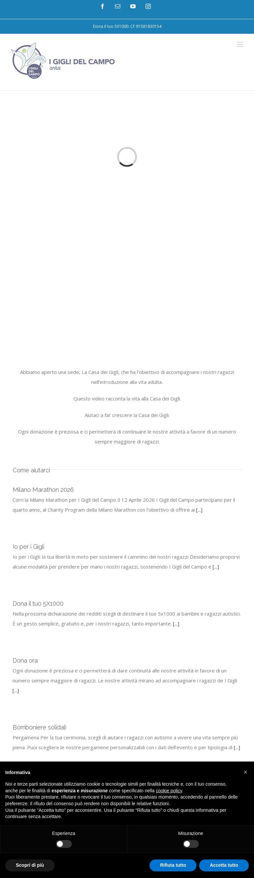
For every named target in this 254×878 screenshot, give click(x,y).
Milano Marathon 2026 (43, 489)
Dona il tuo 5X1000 (38, 603)
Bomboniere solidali (39, 727)
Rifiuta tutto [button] (173, 865)
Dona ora (25, 660)
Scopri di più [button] (30, 865)
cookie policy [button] (169, 790)
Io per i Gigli (28, 546)
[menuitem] (127, 26)
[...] (199, 509)
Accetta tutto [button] (224, 865)
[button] (245, 772)
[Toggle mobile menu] (240, 44)
